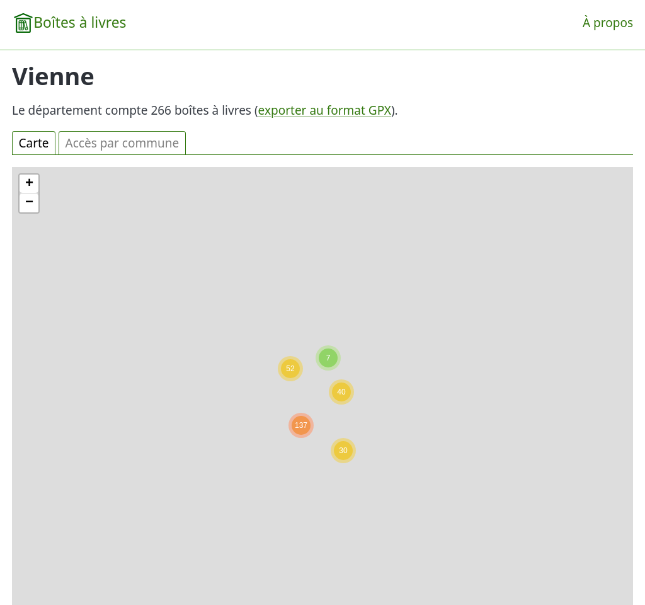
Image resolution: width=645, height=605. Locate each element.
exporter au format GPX (324, 110)
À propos (608, 22)
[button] (328, 358)
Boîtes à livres (79, 22)
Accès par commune (123, 143)
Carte (34, 143)
